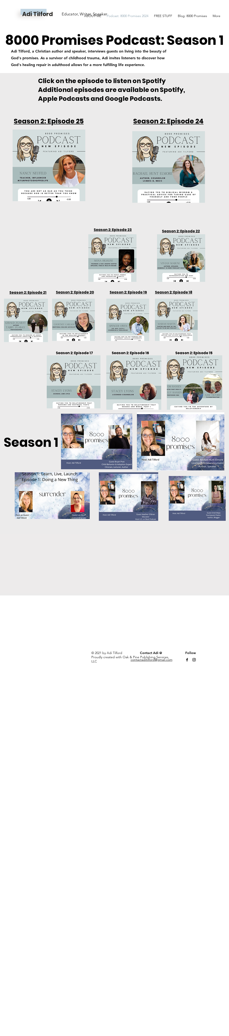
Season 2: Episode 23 (113, 229)
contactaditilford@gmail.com (151, 660)
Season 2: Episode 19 (128, 292)
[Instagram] (194, 660)
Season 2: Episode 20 (75, 292)
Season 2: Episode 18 (173, 292)
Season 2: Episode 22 (181, 231)
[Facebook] (187, 660)
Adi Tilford (37, 14)
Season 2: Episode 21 (28, 292)
